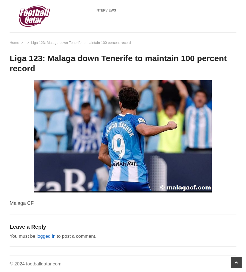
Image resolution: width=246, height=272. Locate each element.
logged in (46, 236)
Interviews (106, 10)
